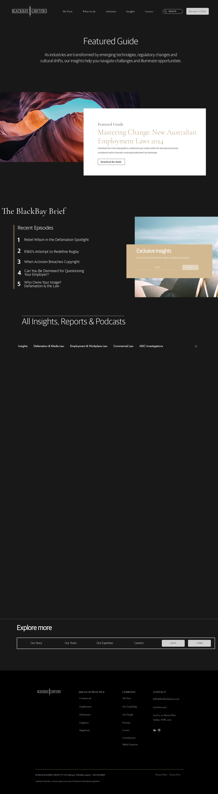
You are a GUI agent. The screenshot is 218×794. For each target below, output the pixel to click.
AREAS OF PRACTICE (91, 692)
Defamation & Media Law (49, 346)
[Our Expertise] (105, 643)
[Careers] (139, 643)
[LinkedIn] (154, 730)
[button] (67, 11)
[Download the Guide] (111, 162)
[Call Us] (173, 643)
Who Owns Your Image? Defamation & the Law (42, 284)
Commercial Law (123, 346)
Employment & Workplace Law (88, 346)
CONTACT (159, 692)
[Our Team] (70, 643)
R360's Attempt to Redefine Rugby (51, 252)
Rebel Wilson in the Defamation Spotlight (56, 240)
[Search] (172, 11)
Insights (23, 346)
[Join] (190, 267)
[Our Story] (36, 643)
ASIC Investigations (151, 346)
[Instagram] (159, 730)
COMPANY (128, 692)
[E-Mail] (199, 643)
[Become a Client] (197, 11)
